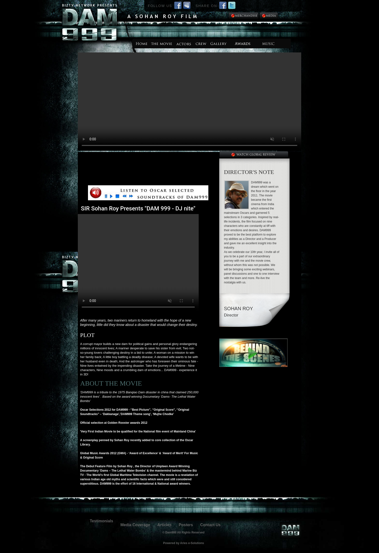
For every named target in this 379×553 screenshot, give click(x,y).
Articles (164, 525)
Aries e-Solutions (192, 543)
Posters (186, 525)
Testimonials (101, 521)
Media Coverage (135, 525)
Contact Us (210, 525)
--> (189, 101)
